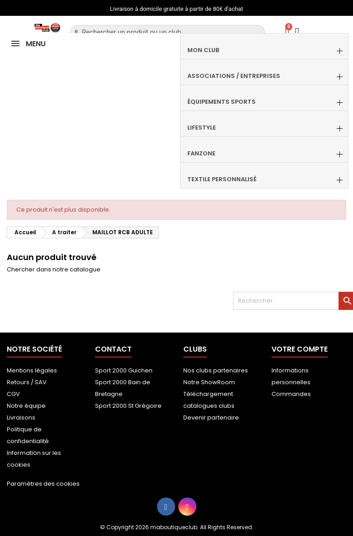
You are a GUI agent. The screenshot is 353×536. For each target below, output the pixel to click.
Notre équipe (26, 405)
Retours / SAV (27, 382)
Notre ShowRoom (209, 382)
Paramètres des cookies (43, 483)
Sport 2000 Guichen (124, 370)
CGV (13, 394)
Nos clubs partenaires (215, 370)
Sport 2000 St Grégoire (128, 405)
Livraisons (21, 417)
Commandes (291, 394)
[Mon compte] (297, 31)
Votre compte (300, 349)
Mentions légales (32, 370)
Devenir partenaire (211, 417)
